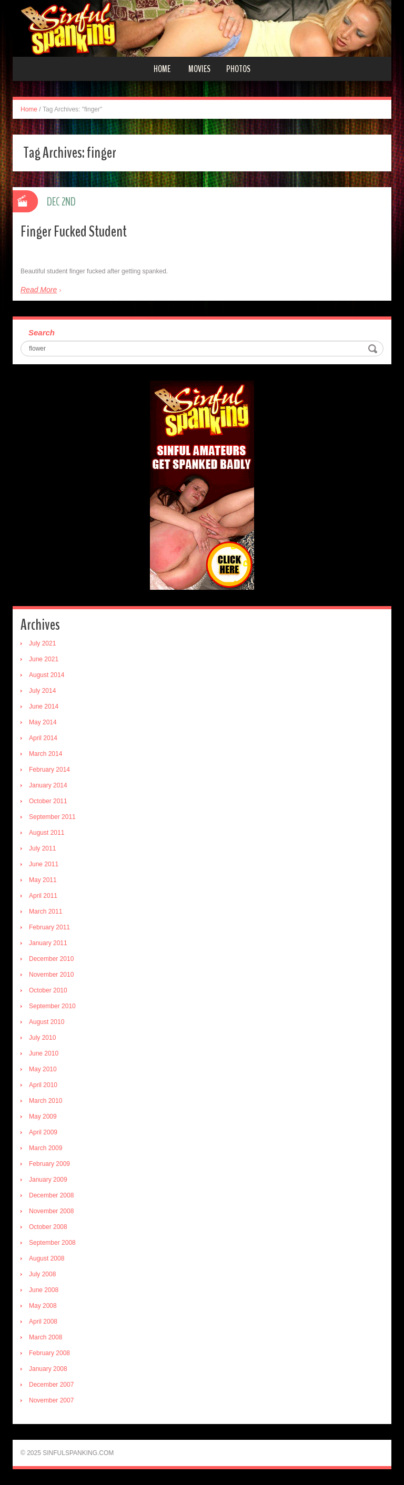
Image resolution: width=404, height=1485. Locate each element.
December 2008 (51, 1195)
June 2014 (43, 706)
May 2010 (43, 1069)
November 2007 (51, 1400)
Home (162, 69)
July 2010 (42, 1037)
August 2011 (46, 832)
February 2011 (49, 927)
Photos (238, 69)
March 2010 (45, 1100)
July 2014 (42, 690)
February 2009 (49, 1163)
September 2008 (52, 1242)
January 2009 (48, 1179)
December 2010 (51, 958)
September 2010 (52, 1006)
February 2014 (49, 769)
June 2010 (43, 1053)
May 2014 (43, 722)
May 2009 (43, 1116)
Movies (199, 69)
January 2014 (48, 785)
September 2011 (52, 817)
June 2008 (43, 1290)
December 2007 (51, 1384)
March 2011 (45, 911)
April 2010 (43, 1085)
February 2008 (49, 1353)
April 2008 (43, 1321)
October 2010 (48, 990)
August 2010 (46, 1022)
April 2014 (43, 738)
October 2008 (48, 1227)
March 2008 (45, 1337)
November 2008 (51, 1211)
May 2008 (43, 1305)
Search (41, 332)
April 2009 (43, 1132)
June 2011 (43, 864)
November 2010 (51, 974)
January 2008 (48, 1369)
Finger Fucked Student (74, 231)
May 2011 (43, 880)
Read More (39, 289)
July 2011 (42, 848)
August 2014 (46, 675)
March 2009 (45, 1148)
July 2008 (42, 1274)
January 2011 (48, 943)
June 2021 (43, 659)
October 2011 (48, 801)
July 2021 (42, 643)
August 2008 (46, 1258)
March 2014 (45, 753)
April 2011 (43, 895)
